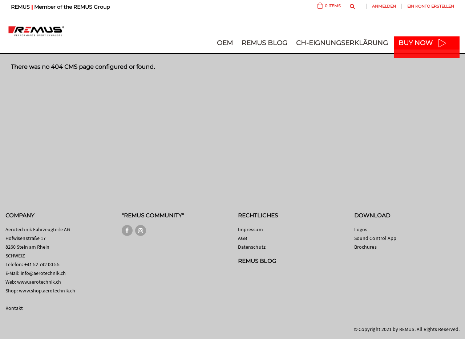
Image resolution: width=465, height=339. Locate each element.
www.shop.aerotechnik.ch (47, 290)
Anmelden (384, 6)
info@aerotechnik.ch (43, 273)
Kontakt (14, 308)
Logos (360, 229)
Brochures (365, 247)
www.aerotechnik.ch (39, 282)
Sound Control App (375, 238)
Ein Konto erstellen (430, 6)
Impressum (250, 229)
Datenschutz (252, 247)
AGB (242, 238)
